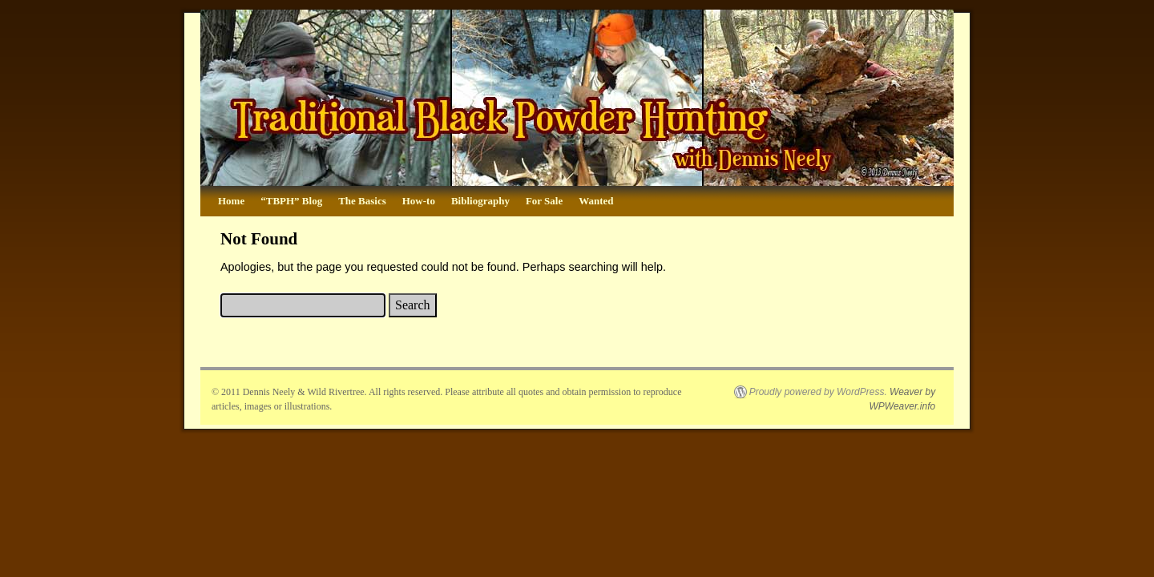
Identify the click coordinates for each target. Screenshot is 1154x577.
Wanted (596, 201)
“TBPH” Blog (291, 201)
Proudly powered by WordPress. (818, 391)
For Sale (544, 201)
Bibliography (480, 201)
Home (231, 201)
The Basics (362, 201)
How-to (418, 201)
